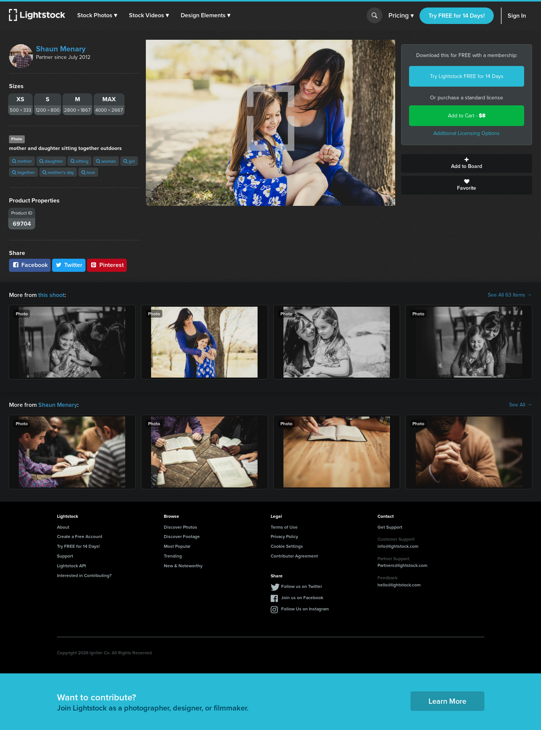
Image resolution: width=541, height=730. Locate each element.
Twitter (69, 265)
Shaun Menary (60, 48)
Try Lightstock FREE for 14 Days (467, 76)
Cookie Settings (287, 546)
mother (22, 161)
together (23, 172)
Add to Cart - (467, 116)
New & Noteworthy (183, 565)
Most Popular (177, 546)
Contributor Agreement (294, 556)
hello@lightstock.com (399, 585)
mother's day (58, 172)
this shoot (51, 295)
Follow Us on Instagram (305, 609)
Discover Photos (180, 527)
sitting (79, 161)
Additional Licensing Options (466, 133)
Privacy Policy (284, 536)
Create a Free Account (79, 536)
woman (106, 161)
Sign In (517, 15)
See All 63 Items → (510, 295)
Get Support (390, 527)
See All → (520, 405)
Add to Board (466, 163)
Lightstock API (71, 565)
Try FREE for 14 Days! (457, 15)
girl (129, 161)
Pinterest (107, 265)
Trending (173, 556)
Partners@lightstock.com (402, 565)
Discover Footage (182, 536)
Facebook (30, 265)
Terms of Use (284, 527)
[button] (97, 15)
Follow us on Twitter (301, 586)
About (63, 527)
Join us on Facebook (302, 597)
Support (65, 556)
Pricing (401, 15)
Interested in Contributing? (84, 575)
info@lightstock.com (398, 546)
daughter (51, 161)
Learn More (447, 701)
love (88, 172)
